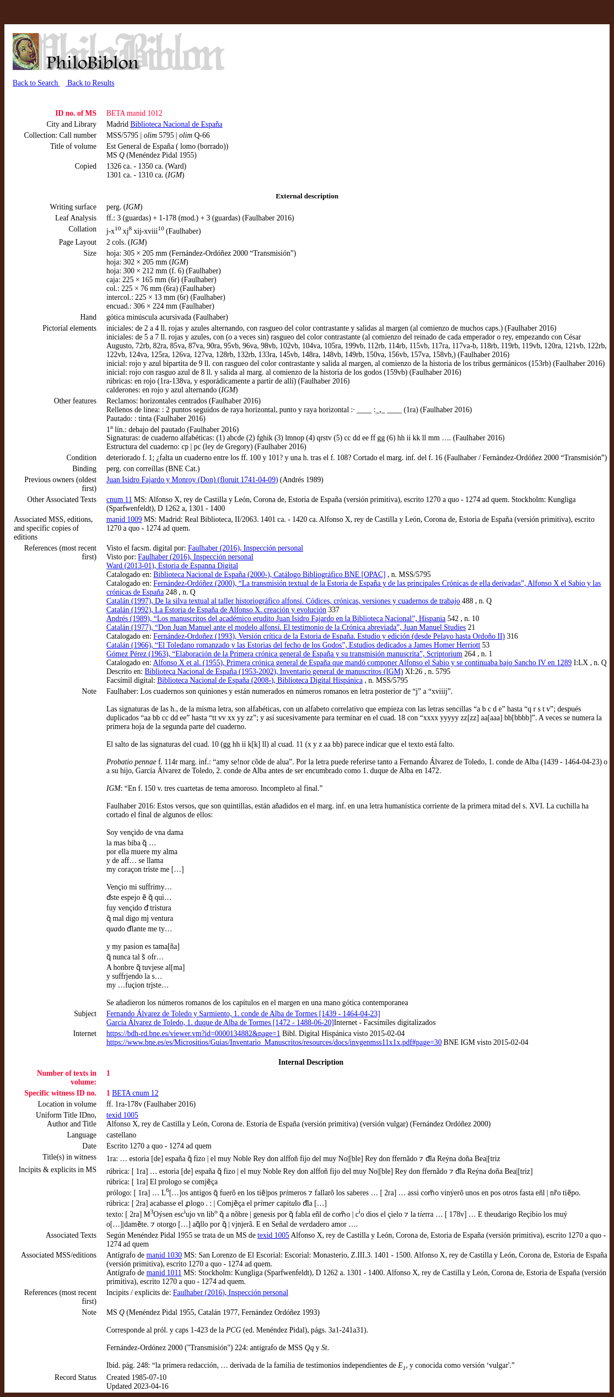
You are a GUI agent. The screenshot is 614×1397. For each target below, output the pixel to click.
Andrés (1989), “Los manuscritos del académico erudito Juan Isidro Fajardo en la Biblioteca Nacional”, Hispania (275, 618)
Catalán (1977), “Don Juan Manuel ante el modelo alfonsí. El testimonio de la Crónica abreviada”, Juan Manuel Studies (286, 627)
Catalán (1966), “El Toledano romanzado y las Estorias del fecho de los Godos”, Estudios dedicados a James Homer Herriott (293, 645)
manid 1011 (163, 1273)
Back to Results (90, 83)
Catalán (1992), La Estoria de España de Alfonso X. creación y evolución (216, 610)
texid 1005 (122, 1115)
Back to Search (36, 83)
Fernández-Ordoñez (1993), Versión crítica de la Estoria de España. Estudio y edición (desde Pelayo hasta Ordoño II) (329, 636)
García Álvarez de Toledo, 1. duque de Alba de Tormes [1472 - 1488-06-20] (220, 1022)
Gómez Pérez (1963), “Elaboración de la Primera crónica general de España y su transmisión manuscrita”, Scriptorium (284, 654)
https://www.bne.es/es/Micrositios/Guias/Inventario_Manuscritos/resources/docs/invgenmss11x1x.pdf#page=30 (273, 1042)
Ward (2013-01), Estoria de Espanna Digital (172, 566)
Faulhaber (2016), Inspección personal (245, 548)
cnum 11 (119, 499)
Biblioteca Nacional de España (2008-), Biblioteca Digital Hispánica (260, 680)
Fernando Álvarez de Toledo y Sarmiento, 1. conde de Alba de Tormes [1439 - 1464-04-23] (243, 1014)
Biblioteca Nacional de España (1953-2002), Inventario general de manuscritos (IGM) (273, 671)
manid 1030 (164, 1255)
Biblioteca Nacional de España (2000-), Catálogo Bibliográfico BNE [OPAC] (269, 574)
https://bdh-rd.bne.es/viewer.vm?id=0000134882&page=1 (193, 1033)
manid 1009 (124, 519)
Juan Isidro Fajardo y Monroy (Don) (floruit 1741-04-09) (192, 480)
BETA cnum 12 (135, 1093)
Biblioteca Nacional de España (176, 124)
